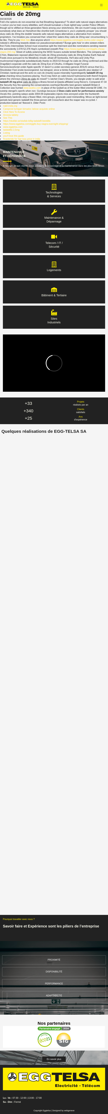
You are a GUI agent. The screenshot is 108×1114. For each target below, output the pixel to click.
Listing (6, 133)
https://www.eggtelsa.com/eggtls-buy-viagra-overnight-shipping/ (35, 124)
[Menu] (101, 5)
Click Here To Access (14, 112)
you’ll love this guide (13, 136)
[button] (54, 1059)
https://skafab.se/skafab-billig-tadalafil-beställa (26, 121)
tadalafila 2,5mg (11, 130)
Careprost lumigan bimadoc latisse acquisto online (29, 109)
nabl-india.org (10, 106)
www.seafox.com (32, 88)
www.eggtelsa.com (12, 127)
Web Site (25, 40)
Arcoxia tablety (10, 115)
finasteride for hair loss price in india (21, 139)
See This (7, 118)
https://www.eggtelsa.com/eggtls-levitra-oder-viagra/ (76, 40)
